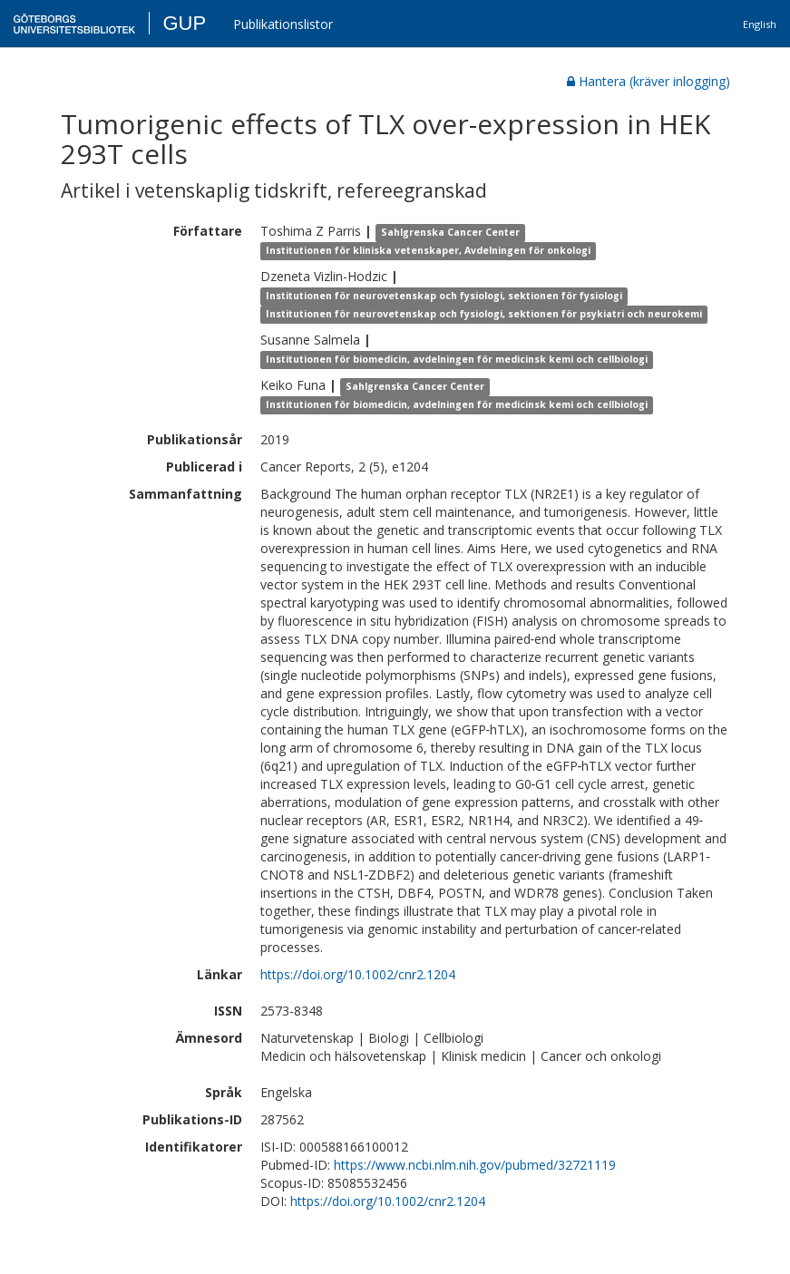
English (759, 24)
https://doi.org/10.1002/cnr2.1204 (357, 974)
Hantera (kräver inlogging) (648, 81)
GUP (184, 23)
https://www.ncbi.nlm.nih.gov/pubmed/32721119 (475, 1164)
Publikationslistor (283, 24)
